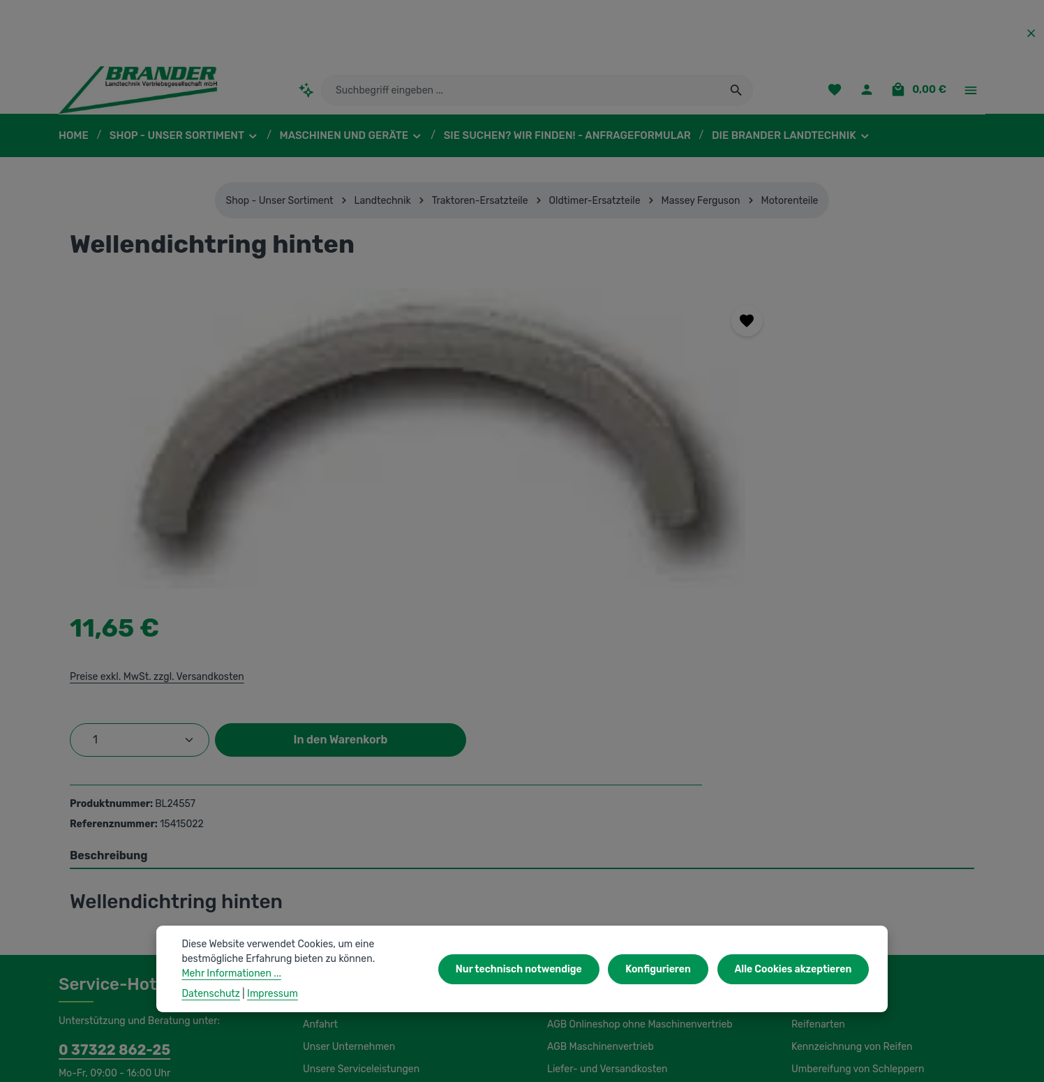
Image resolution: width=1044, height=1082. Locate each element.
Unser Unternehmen (347, 814)
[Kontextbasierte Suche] (306, 94)
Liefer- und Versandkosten (604, 836)
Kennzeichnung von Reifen (849, 814)
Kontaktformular (167, 876)
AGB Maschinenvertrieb (598, 814)
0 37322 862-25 (107, 816)
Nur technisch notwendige (532, 968)
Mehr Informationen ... (229, 973)
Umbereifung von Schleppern (854, 836)
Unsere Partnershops (349, 1017)
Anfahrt (318, 791)
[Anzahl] (683, 427)
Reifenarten (816, 791)
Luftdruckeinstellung (835, 903)
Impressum (571, 858)
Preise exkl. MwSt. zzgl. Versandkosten (698, 363)
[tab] (522, 623)
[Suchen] (736, 94)
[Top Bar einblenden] (970, 95)
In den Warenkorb (866, 427)
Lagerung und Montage (842, 881)
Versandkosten (679, 1061)
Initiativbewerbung (586, 881)
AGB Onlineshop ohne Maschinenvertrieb (637, 791)
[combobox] (521, 94)
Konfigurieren (666, 968)
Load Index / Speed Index (847, 858)
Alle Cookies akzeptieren (795, 968)
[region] (327, 447)
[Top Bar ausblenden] (1031, 33)
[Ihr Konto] (871, 95)
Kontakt (319, 858)
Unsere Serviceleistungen (359, 836)
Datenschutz (574, 903)
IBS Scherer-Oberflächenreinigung (133, 1017)
